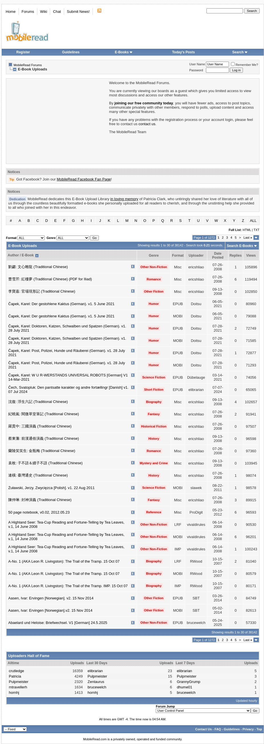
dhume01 (184, 687)
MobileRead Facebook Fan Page (84, 179)
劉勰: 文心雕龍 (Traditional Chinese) (38, 267)
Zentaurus (96, 682)
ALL (253, 220)
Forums (28, 11)
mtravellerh (18, 687)
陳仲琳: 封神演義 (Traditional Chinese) (39, 500)
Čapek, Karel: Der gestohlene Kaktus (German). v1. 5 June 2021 (61, 304)
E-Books (124, 52)
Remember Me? (244, 64)
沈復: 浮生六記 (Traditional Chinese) (38, 402)
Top (259, 729)
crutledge (16, 671)
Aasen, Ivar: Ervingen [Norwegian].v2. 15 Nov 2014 (50, 610)
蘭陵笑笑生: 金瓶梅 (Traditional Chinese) (41, 451)
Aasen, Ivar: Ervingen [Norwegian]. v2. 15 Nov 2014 (50, 598)
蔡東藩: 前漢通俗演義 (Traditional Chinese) (43, 438)
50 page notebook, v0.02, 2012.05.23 (38, 512)
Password (196, 70)
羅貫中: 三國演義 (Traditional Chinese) (39, 426)
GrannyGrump (188, 682)
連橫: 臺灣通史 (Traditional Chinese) (38, 475)
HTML (247, 230)
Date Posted (218, 256)
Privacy (248, 729)
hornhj (14, 692)
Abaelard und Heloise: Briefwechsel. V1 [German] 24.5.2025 (57, 623)
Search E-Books (240, 246)
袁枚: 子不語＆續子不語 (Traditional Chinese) (45, 463)
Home (11, 11)
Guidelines (70, 52)
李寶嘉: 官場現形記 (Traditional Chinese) (41, 291)
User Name (197, 64)
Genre (154, 256)
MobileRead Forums (28, 65)
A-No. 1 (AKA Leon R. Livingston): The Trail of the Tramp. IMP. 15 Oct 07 (68, 586)
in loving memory (124, 199)
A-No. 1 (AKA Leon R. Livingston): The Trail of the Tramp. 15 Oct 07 (64, 561)
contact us (146, 124)
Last (247, 237)
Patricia (15, 676)
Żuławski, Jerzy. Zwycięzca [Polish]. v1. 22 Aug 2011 (51, 488)
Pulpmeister (18, 682)
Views (251, 256)
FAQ (217, 729)
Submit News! (78, 11)
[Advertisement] (57, 121)
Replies (236, 256)
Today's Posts (183, 52)
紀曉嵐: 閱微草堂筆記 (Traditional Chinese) (43, 414)
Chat (57, 11)
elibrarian (95, 671)
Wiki (43, 11)
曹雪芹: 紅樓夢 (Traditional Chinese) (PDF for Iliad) (50, 279)
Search (240, 52)
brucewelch (97, 687)
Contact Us (203, 729)
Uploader (196, 256)
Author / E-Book (21, 255)
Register (23, 52)
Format (178, 256)
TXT (256, 230)
